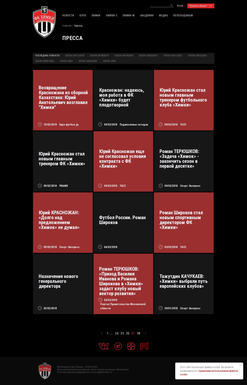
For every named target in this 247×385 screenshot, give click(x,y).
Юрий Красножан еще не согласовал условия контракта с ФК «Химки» (122, 158)
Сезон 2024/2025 (88, 61)
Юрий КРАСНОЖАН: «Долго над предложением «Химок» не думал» (59, 220)
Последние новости (47, 55)
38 (138, 333)
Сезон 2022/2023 (197, 55)
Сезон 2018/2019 (99, 55)
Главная (66, 25)
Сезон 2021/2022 (173, 55)
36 (127, 333)
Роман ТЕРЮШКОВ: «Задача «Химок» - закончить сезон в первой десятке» (179, 158)
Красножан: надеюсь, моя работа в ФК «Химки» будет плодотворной (121, 97)
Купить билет (201, 5)
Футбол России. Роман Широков (122, 220)
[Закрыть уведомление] (240, 365)
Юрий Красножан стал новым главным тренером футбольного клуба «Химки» (183, 97)
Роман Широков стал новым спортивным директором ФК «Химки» (181, 220)
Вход (180, 6)
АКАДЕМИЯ (147, 15)
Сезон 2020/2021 (148, 55)
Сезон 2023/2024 (44, 61)
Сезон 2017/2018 (74, 55)
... (112, 333)
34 (116, 333)
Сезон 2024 (66, 61)
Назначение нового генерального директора (58, 281)
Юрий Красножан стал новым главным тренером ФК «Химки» (62, 158)
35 (122, 333)
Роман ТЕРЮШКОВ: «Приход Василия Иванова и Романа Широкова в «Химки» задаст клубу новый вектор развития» (121, 281)
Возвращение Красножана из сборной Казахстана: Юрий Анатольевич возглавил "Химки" (63, 97)
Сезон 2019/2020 (123, 55)
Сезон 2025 (109, 61)
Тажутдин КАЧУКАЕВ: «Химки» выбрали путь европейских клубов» (184, 281)
